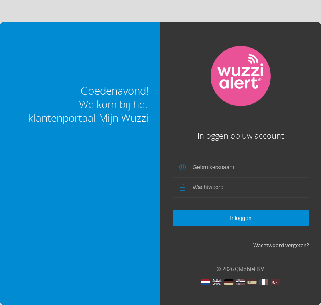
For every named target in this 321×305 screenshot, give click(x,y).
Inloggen (241, 218)
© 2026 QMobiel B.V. (241, 269)
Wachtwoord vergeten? (281, 245)
